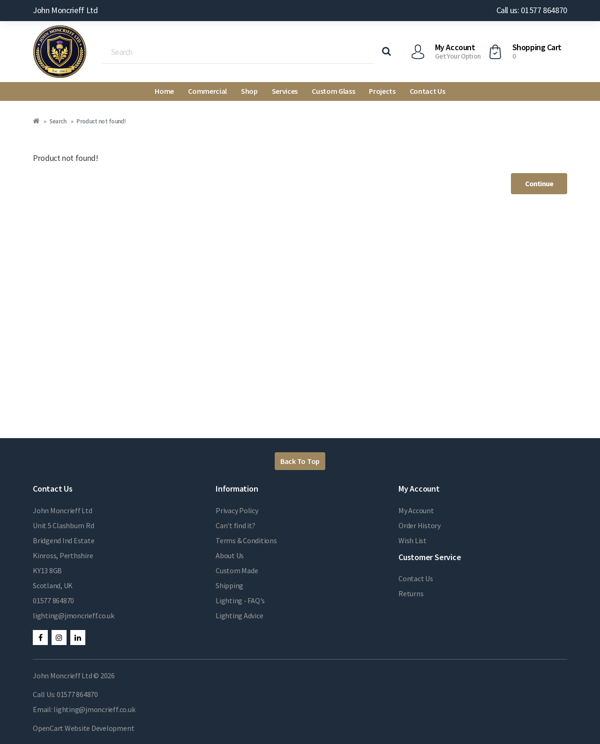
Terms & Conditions (246, 540)
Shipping (229, 585)
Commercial (207, 91)
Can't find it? (235, 525)
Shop (249, 91)
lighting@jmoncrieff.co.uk (73, 615)
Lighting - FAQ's (240, 600)
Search (57, 121)
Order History (419, 525)
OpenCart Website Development (83, 728)
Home (164, 91)
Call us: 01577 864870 (531, 10)
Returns (410, 593)
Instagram (59, 637)
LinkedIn (77, 637)
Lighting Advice (239, 615)
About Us (230, 555)
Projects (382, 91)
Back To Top (300, 461)
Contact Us (427, 91)
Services (285, 91)
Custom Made (237, 570)
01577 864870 (53, 600)
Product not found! (101, 121)
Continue (539, 183)
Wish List (412, 540)
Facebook (40, 637)
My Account (416, 510)
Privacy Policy (237, 510)
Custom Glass (333, 91)
